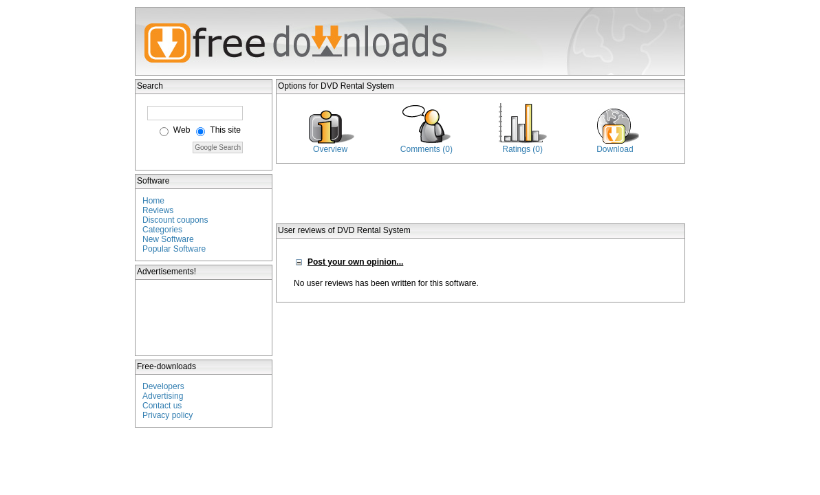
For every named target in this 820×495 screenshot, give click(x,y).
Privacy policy (167, 415)
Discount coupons (175, 220)
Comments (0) (426, 149)
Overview (330, 149)
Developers (163, 386)
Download (614, 149)
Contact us (162, 405)
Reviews (157, 210)
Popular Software (174, 249)
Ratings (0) (522, 149)
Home (153, 201)
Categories (162, 229)
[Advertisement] (204, 318)
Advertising (162, 396)
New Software (168, 239)
